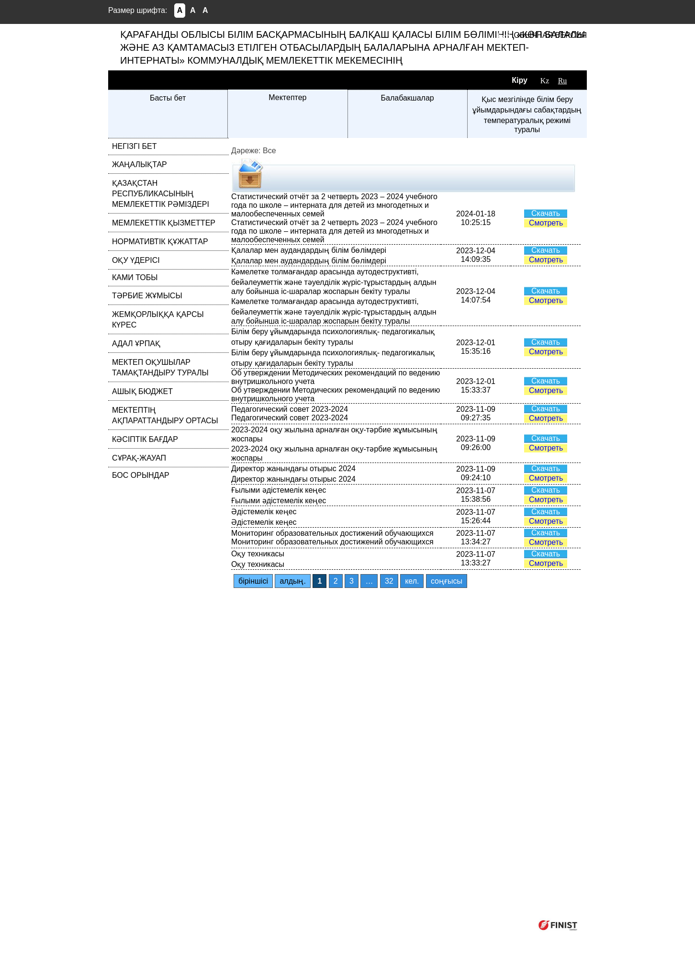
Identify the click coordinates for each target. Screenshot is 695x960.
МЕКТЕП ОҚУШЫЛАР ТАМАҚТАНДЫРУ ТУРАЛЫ (160, 367)
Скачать (545, 213)
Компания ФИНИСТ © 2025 (480, 925)
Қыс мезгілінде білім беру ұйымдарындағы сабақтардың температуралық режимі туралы (527, 114)
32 (389, 581)
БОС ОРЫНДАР (140, 475)
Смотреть (546, 223)
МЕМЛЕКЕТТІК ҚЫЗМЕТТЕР (163, 223)
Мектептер (287, 97)
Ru (562, 81)
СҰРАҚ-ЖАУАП (139, 458)
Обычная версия (550, 35)
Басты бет (168, 98)
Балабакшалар (407, 98)
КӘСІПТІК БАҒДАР (145, 439)
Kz (544, 81)
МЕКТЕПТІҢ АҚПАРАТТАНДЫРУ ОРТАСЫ (165, 415)
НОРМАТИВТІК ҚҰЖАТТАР (160, 241)
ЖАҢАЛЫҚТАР (139, 164)
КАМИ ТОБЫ (134, 277)
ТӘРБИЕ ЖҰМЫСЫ (147, 296)
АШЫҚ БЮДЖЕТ (142, 391)
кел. (412, 581)
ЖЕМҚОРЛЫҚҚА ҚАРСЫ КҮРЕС (158, 319)
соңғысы (446, 581)
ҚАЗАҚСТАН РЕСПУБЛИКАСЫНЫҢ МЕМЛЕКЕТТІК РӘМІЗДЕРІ (160, 193)
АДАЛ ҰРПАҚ (136, 343)
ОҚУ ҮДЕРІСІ (136, 260)
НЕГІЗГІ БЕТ (134, 146)
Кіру (519, 80)
